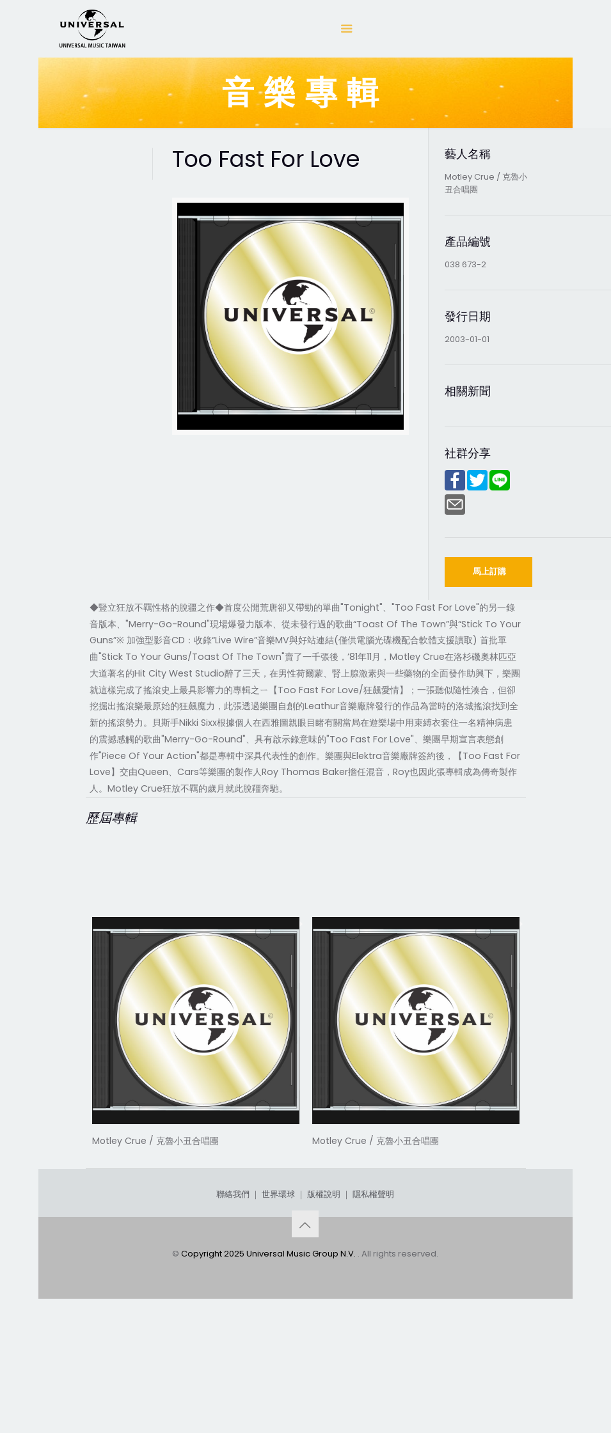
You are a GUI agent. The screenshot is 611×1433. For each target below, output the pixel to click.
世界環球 (278, 1290)
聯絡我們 (233, 1290)
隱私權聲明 (373, 1290)
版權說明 (323, 1290)
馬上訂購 (489, 571)
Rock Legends (361, 1155)
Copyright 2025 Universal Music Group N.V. (269, 1349)
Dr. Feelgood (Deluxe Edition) (195, 1155)
